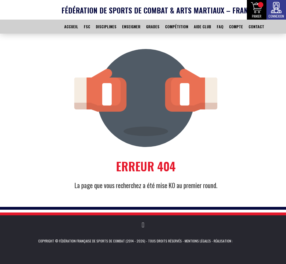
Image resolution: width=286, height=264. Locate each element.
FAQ (220, 26)
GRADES (152, 26)
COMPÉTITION (176, 26)
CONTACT (256, 26)
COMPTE (236, 26)
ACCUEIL (71, 26)
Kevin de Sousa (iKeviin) (241, 241)
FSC (87, 26)
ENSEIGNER (131, 26)
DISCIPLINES (106, 26)
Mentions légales (198, 241)
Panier (256, 16)
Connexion (276, 16)
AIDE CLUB (202, 26)
